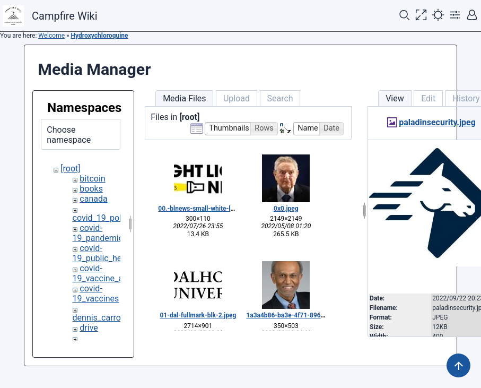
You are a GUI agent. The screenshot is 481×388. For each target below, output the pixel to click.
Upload (236, 98)
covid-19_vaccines (96, 293)
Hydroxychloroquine (99, 35)
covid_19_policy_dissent (118, 218)
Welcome (51, 35)
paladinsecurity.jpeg (437, 122)
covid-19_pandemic (98, 233)
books (91, 189)
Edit (428, 98)
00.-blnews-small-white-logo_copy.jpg (213, 208)
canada (93, 199)
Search (280, 98)
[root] (70, 168)
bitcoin (92, 179)
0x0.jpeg (286, 208)
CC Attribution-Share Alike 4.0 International (389, 373)
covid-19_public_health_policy (117, 253)
